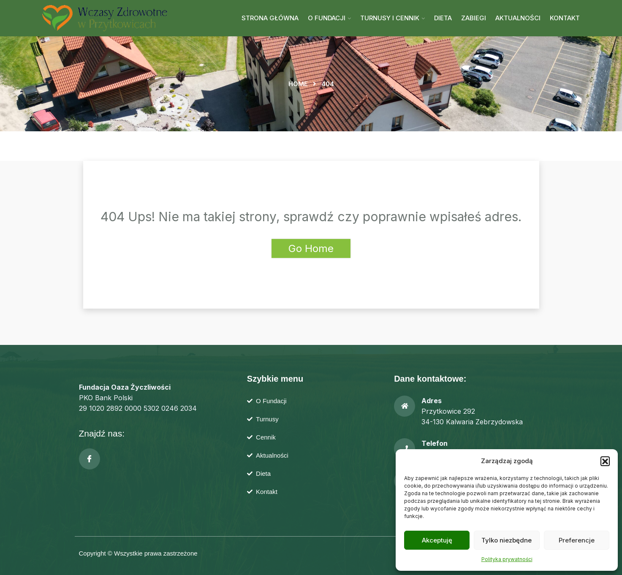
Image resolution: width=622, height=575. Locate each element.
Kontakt (565, 18)
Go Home (311, 248)
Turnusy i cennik (389, 18)
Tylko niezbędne (506, 540)
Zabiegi (473, 18)
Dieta (443, 18)
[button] (605, 461)
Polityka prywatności (506, 559)
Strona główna (270, 18)
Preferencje (577, 540)
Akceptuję (437, 540)
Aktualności (518, 18)
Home (298, 84)
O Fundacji (326, 18)
